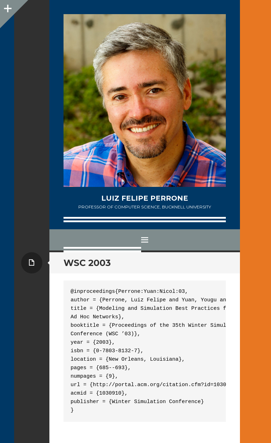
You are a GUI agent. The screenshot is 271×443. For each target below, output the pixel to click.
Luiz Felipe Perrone (144, 198)
